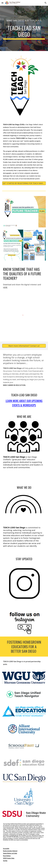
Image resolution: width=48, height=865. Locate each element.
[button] (2, 3)
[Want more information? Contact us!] (24, 346)
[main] (24, 18)
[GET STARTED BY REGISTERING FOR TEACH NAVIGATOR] (24, 183)
